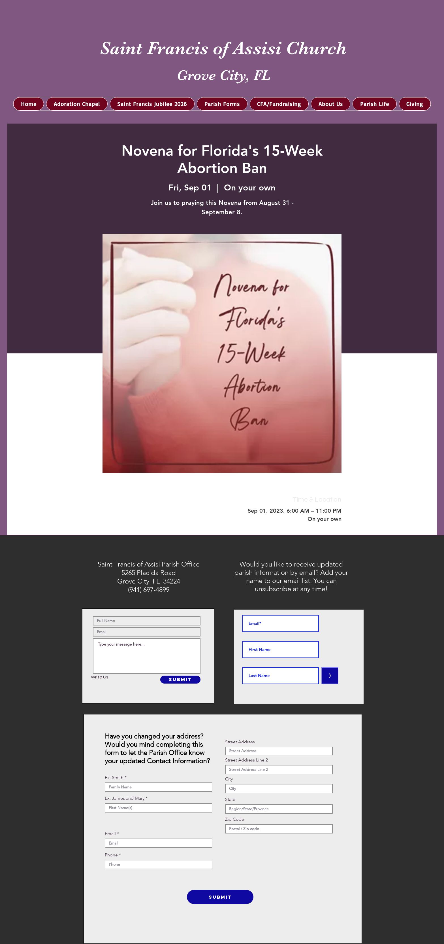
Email (110, 833)
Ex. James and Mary (124, 798)
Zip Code (234, 819)
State (230, 799)
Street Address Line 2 (246, 760)
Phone (111, 855)
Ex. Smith (114, 777)
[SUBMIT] (180, 680)
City (229, 779)
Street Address (240, 742)
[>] (329, 675)
